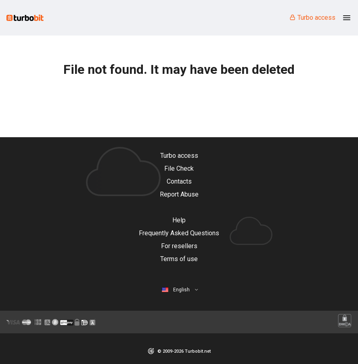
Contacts (179, 181)
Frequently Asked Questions (179, 233)
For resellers (179, 246)
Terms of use (179, 259)
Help (179, 220)
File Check (179, 168)
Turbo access (312, 17)
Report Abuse (179, 194)
